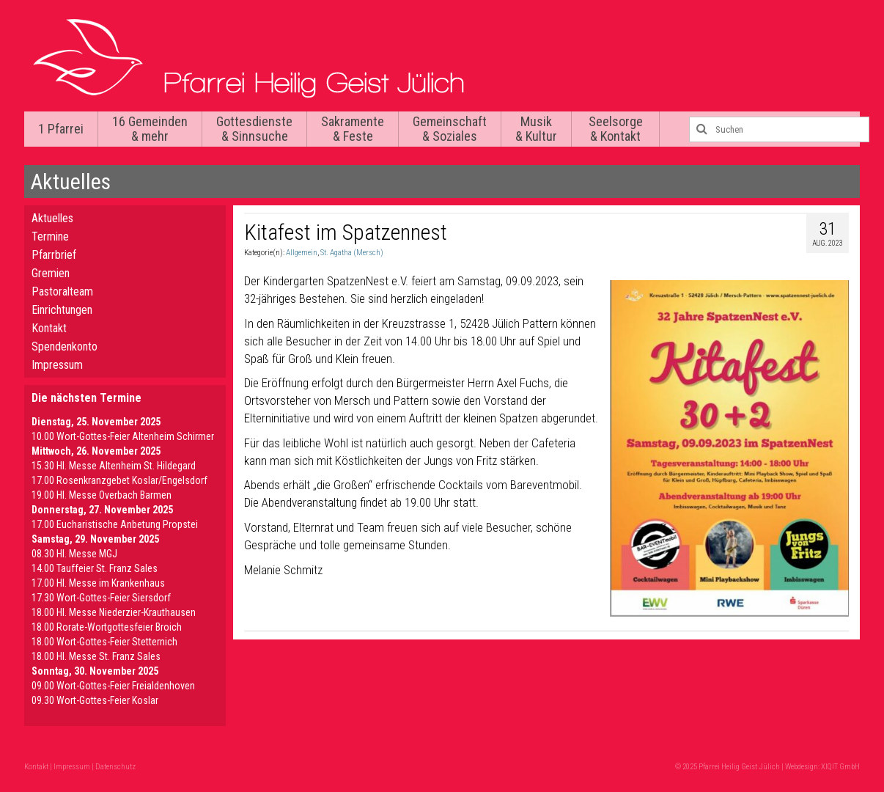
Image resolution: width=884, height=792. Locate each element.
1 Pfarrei (61, 128)
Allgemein (301, 252)
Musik (536, 129)
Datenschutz (115, 766)
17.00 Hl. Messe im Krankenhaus (98, 583)
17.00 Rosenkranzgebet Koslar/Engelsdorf (119, 480)
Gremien (51, 273)
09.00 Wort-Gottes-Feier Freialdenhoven (113, 686)
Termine (50, 236)
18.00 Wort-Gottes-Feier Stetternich (104, 642)
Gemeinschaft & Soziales (450, 129)
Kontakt (49, 328)
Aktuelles (52, 218)
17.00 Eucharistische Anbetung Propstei (115, 524)
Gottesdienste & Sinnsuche (254, 129)
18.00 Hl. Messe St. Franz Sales (96, 656)
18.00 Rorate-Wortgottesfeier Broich (107, 627)
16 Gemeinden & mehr (150, 129)
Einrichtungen (62, 310)
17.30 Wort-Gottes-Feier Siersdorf (101, 598)
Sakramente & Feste (352, 129)
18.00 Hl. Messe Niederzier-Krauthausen (114, 612)
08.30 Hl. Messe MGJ (74, 554)
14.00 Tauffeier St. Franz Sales (95, 568)
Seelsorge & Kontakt (616, 129)
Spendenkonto (64, 346)
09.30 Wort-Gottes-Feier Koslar (95, 700)
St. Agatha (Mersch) (351, 252)
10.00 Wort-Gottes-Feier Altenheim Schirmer (123, 436)
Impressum (57, 365)
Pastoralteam (62, 291)
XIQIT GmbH (840, 766)
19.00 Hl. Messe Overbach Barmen (102, 495)
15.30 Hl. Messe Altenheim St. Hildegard (114, 466)
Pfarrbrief (54, 255)
